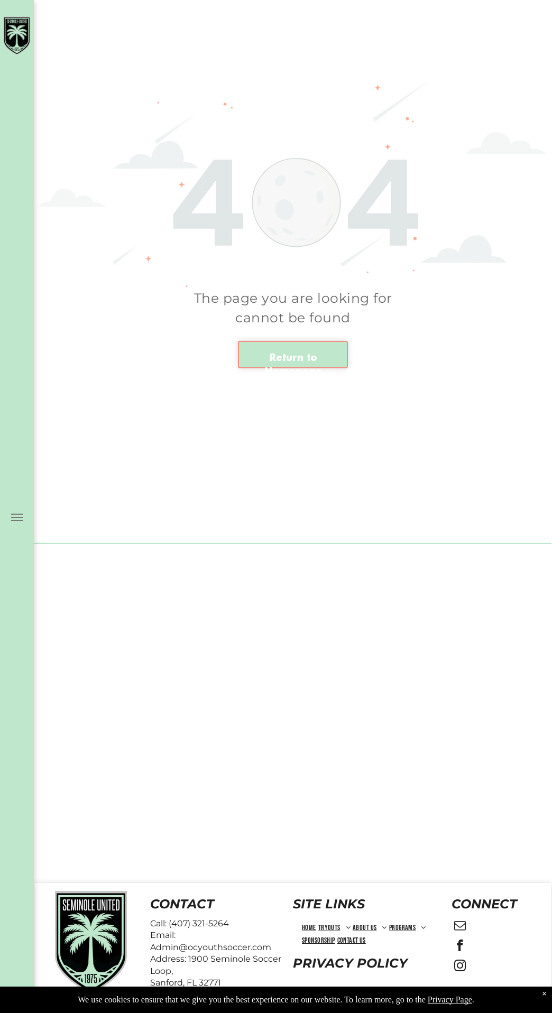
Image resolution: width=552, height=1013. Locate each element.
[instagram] (460, 967)
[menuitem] (309, 928)
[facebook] (460, 947)
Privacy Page (450, 999)
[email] (460, 927)
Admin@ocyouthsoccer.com (210, 947)
